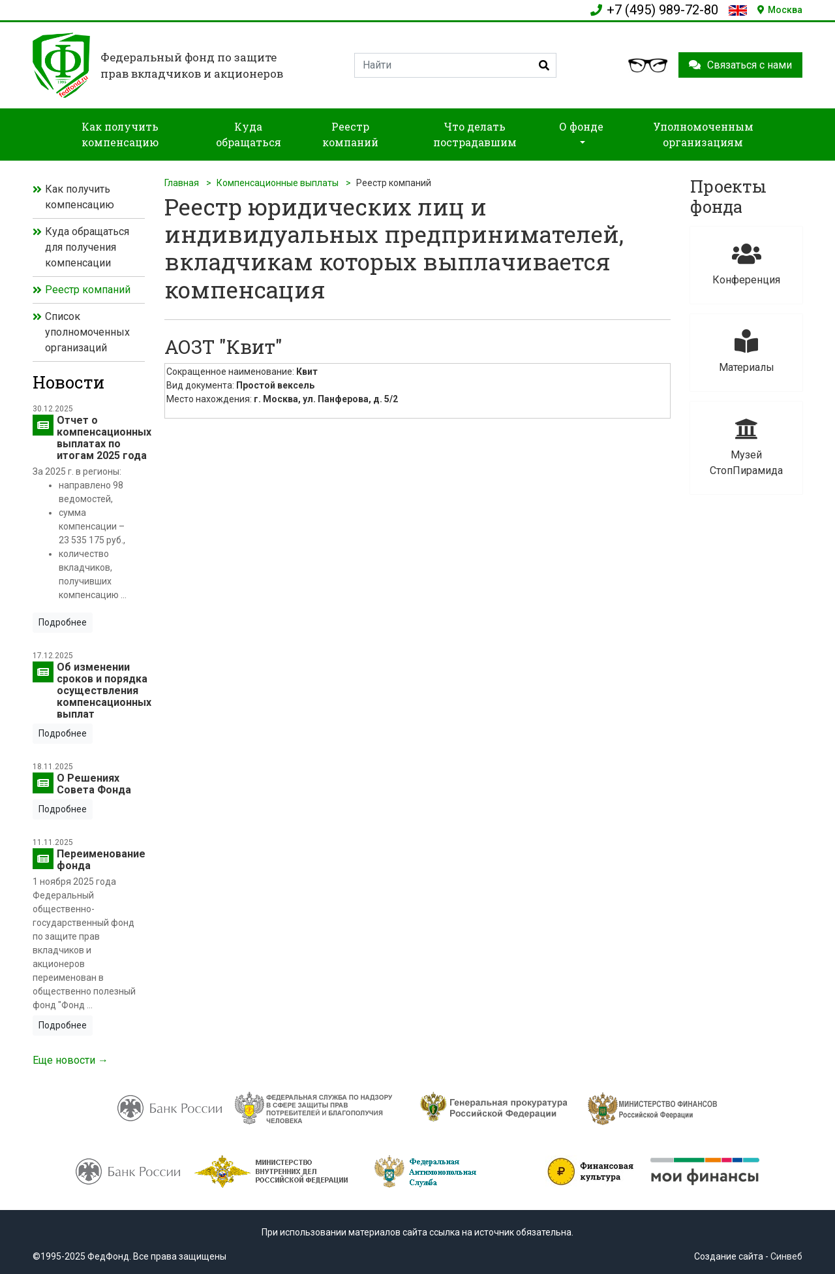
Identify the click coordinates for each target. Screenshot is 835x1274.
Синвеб (786, 1256)
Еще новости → (70, 1060)
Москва (779, 10)
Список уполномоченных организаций (87, 332)
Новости (68, 382)
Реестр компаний (87, 289)
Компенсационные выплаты (278, 183)
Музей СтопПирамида (746, 447)
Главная (181, 183)
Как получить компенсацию (79, 197)
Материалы (746, 352)
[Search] (455, 65)
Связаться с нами (740, 65)
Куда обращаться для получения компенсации (87, 247)
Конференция (746, 264)
